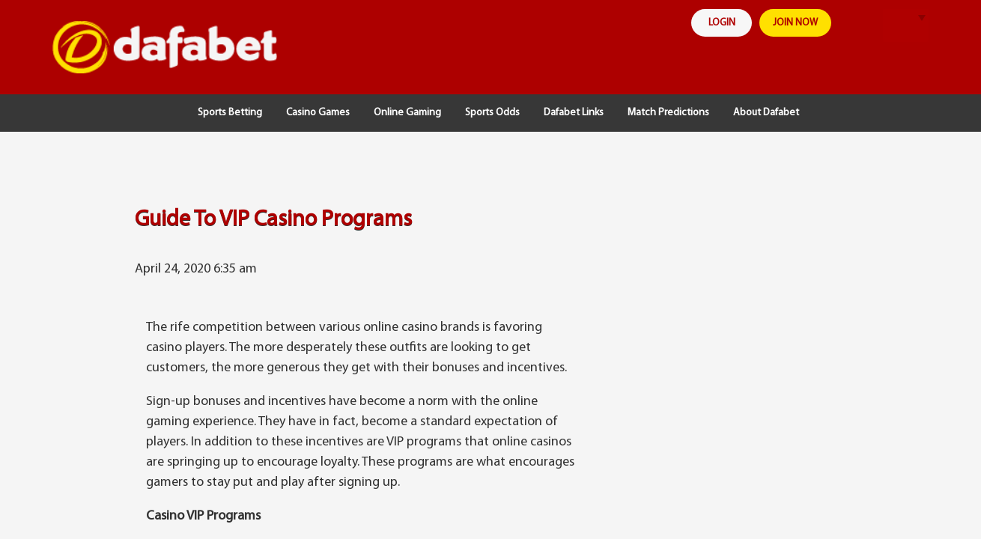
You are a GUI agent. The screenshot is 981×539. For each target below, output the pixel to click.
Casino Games (318, 112)
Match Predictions (668, 112)
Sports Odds (492, 112)
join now (804, 23)
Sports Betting (230, 112)
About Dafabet (766, 112)
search (870, 25)
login (725, 23)
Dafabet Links (574, 112)
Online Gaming (407, 112)
